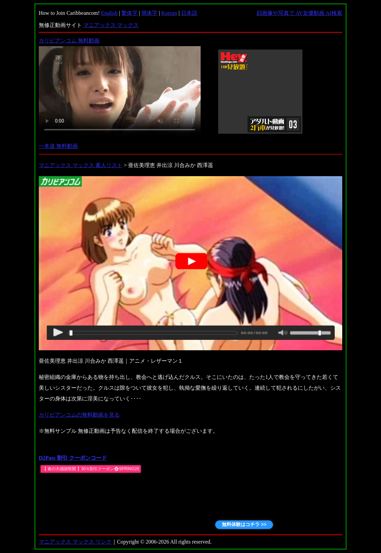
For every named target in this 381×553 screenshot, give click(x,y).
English (109, 13)
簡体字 (149, 13)
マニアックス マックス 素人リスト (80, 165)
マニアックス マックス (111, 25)
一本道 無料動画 (58, 146)
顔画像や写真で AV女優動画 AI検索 (299, 13)
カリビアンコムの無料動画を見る (79, 415)
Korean (169, 13)
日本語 (189, 13)
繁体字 (129, 13)
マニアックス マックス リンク (75, 542)
